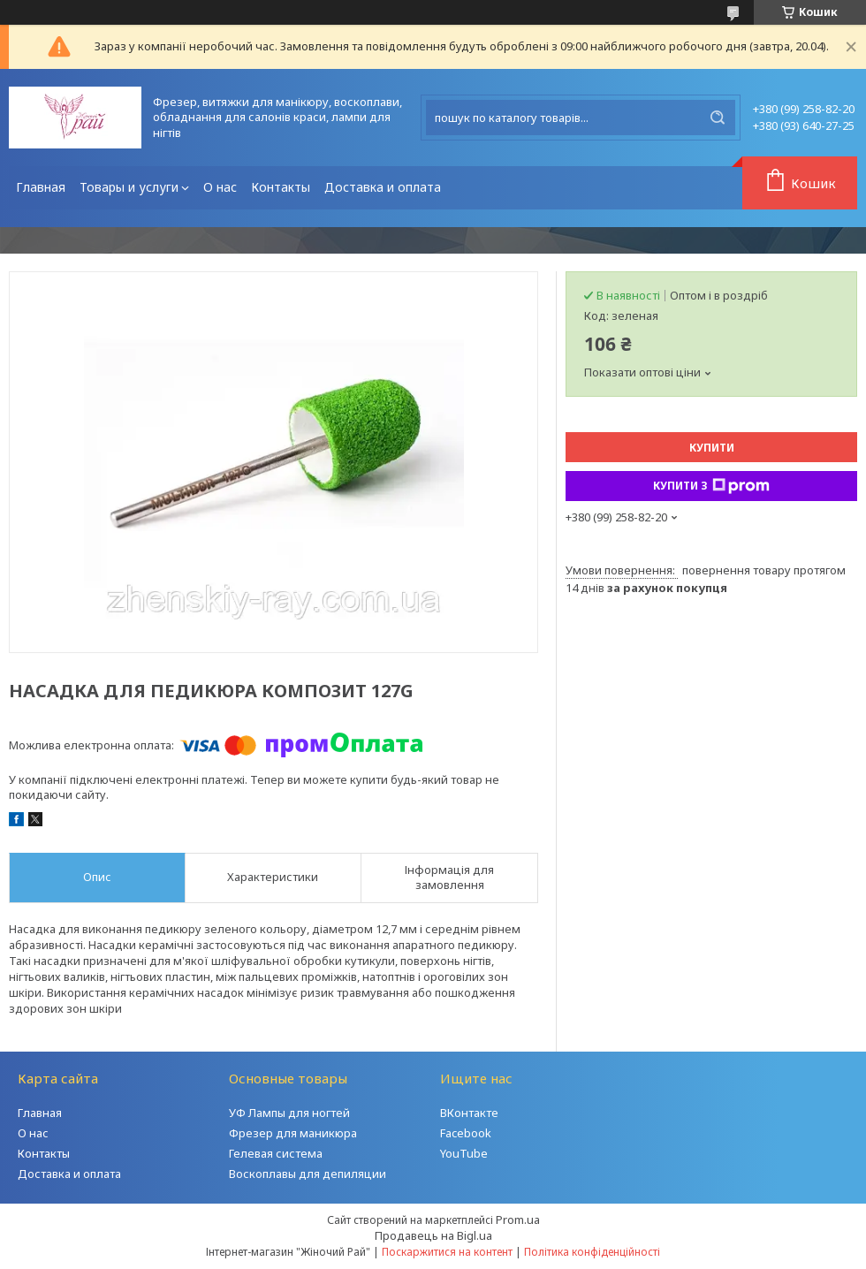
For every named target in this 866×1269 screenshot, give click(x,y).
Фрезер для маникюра (293, 1133)
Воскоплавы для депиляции (307, 1174)
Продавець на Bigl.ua (433, 1235)
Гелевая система (276, 1153)
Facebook (465, 1133)
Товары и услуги (129, 187)
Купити (711, 447)
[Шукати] (717, 117)
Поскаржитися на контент (447, 1251)
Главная (40, 187)
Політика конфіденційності (592, 1251)
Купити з (711, 486)
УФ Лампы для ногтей (289, 1113)
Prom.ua (518, 1219)
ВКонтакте (469, 1113)
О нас (220, 187)
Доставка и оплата (382, 187)
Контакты (280, 187)
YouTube (464, 1153)
